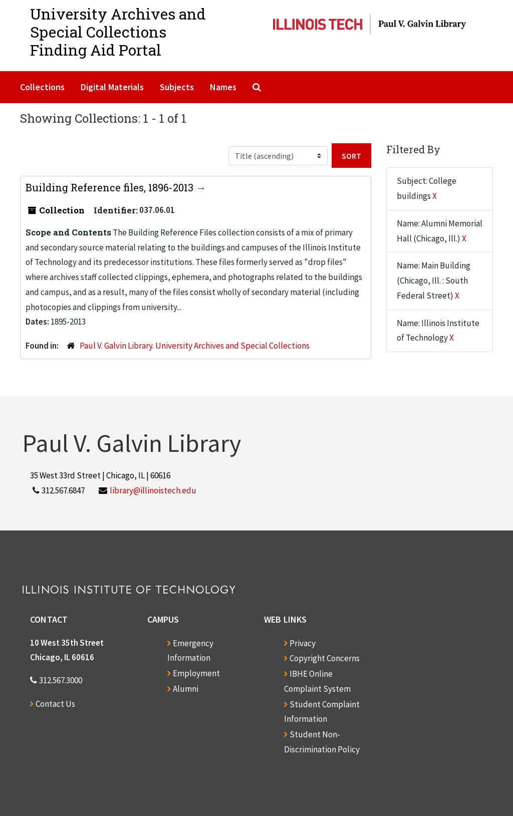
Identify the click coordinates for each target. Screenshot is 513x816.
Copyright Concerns (325, 658)
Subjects (177, 87)
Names (223, 87)
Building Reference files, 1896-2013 (111, 187)
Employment (196, 673)
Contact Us (55, 703)
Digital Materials (112, 87)
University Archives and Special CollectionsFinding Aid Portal (118, 32)
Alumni (185, 688)
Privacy (303, 643)
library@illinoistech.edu (153, 490)
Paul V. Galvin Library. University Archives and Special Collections (195, 345)
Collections (42, 87)
